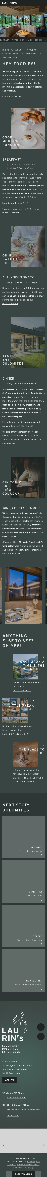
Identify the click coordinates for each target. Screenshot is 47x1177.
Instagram (41, 1036)
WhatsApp (13, 1115)
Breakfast (7, 40)
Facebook (41, 1027)
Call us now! (9, 1174)
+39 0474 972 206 (16, 1097)
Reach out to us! (24, 893)
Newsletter (42, 9)
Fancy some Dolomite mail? (24, 982)
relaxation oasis (10, 303)
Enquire (38, 1174)
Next (44, 627)
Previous (3, 627)
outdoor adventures (12, 292)
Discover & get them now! (24, 937)
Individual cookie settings (28, 1165)
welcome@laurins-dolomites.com (23, 1110)
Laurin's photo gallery (16, 734)
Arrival (10, 1080)
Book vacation (23, 1174)
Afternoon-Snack (26, 40)
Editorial (31, 1162)
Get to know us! (22, 690)
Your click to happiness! (24, 848)
